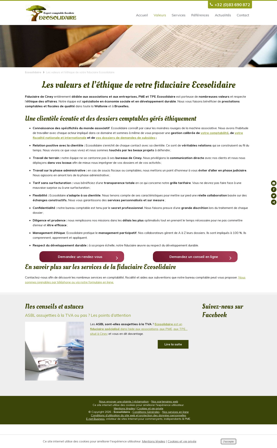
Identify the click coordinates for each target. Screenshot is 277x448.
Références (200, 15)
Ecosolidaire (33, 89)
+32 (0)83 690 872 (229, 4)
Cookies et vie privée (150, 432)
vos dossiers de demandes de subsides (125, 154)
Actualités (223, 15)
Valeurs (160, 15)
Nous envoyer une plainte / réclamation (124, 425)
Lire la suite (173, 368)
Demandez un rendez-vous (85, 278)
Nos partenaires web (164, 425)
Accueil (142, 15)
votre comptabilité (215, 149)
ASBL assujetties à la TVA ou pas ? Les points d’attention (78, 338)
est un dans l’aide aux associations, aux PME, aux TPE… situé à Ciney (139, 352)
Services (178, 15)
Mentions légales (124, 432)
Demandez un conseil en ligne (197, 278)
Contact (243, 15)
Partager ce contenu (273, 202)
